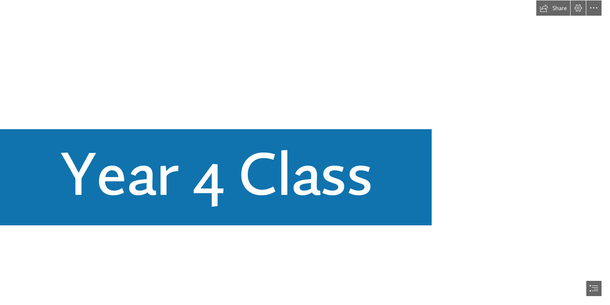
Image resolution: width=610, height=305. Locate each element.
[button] (553, 8)
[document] (305, 152)
